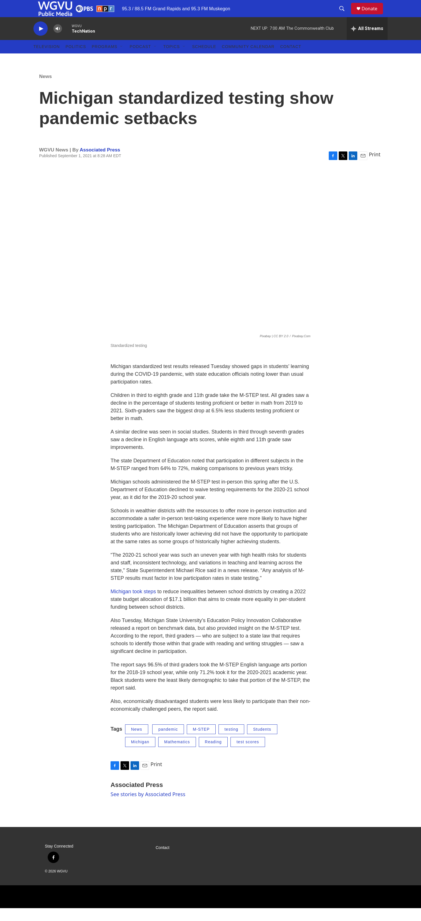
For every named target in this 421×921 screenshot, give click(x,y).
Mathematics (177, 754)
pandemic (168, 742)
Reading (213, 754)
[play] (40, 41)
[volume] (58, 41)
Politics (75, 59)
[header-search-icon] (344, 15)
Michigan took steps (133, 604)
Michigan (140, 754)
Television (46, 59)
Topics (171, 59)
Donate (373, 15)
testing (231, 742)
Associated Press (100, 162)
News (45, 89)
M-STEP (201, 742)
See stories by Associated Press (148, 807)
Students (262, 742)
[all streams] (367, 41)
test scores (247, 754)
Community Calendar (248, 59)
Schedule (204, 59)
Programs (104, 59)
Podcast (140, 59)
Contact (290, 59)
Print (374, 167)
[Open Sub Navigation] (121, 59)
